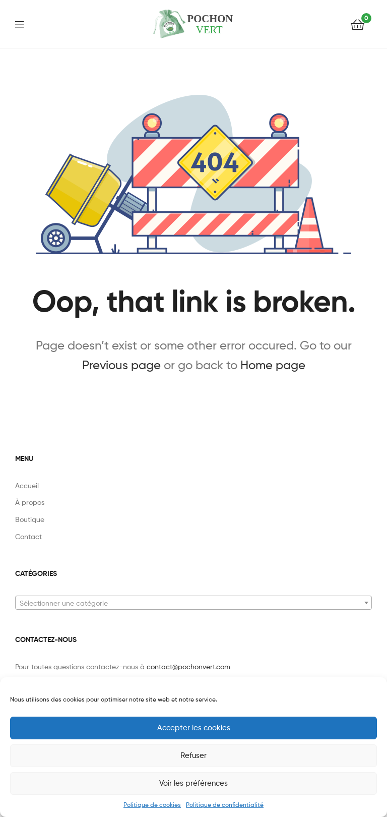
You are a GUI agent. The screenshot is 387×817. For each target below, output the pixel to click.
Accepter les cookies (193, 727)
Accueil (27, 485)
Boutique (29, 519)
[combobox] (193, 603)
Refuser (193, 755)
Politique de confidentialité (225, 804)
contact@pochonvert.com (188, 666)
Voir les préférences (193, 783)
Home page (272, 365)
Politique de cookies (152, 804)
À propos (29, 502)
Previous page (121, 365)
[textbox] (193, 603)
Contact (28, 536)
